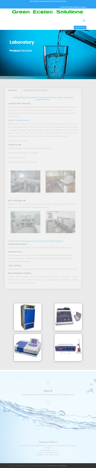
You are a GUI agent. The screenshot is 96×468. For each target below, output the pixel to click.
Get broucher (80, 27)
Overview (10, 90)
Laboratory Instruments (33, 90)
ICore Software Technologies (56, 466)
